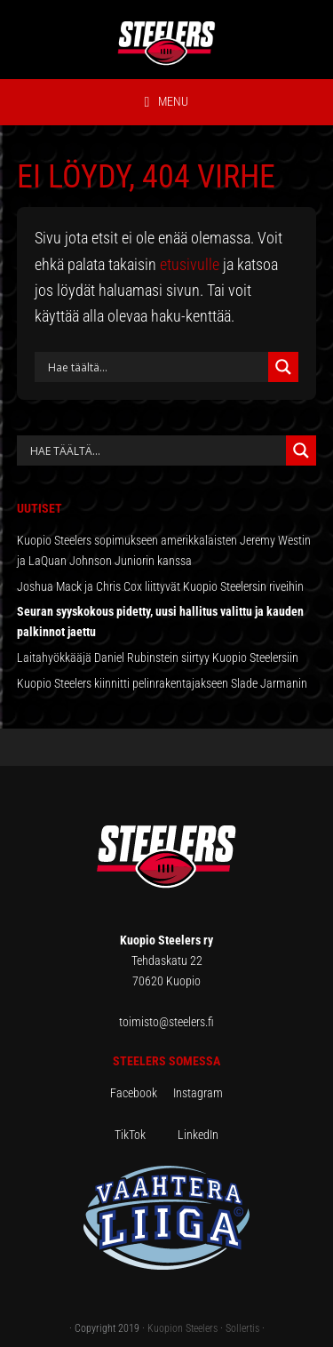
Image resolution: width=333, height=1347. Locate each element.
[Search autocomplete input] (156, 450)
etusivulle (189, 264)
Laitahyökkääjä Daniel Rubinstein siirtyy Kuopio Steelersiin (157, 657)
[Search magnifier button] (283, 367)
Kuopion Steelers (182, 1328)
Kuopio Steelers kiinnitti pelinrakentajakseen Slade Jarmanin (162, 683)
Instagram (198, 1093)
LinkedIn (198, 1135)
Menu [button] (173, 101)
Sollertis (242, 1328)
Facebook (141, 1093)
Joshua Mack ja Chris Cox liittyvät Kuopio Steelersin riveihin (160, 586)
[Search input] (156, 367)
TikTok (145, 1135)
